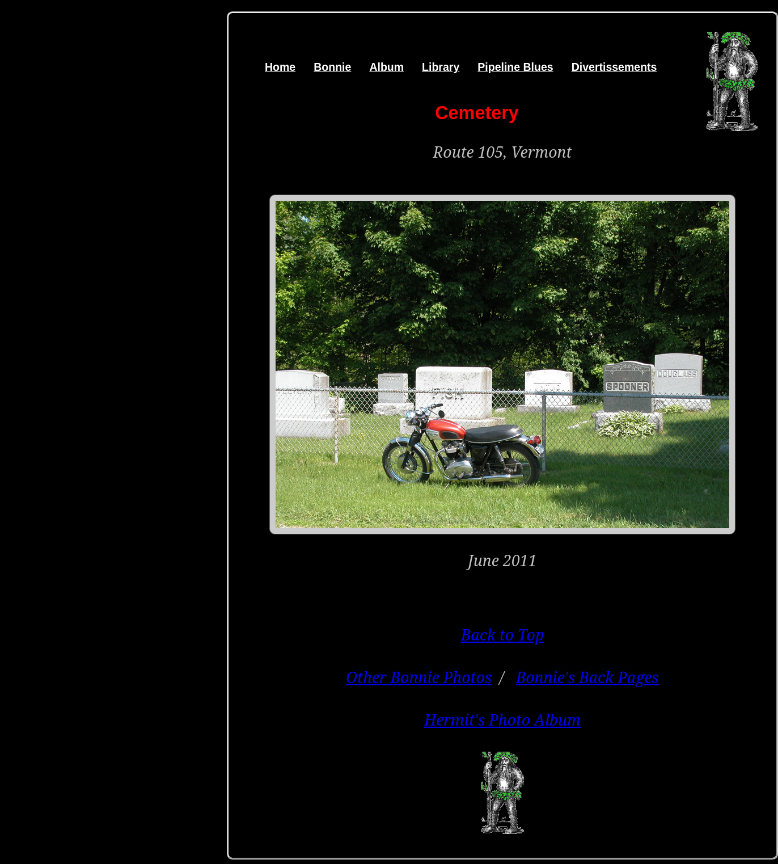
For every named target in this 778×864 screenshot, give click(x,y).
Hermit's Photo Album (502, 719)
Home (280, 67)
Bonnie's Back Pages (587, 677)
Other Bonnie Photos (419, 677)
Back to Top (502, 634)
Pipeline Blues (515, 67)
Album (386, 67)
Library (440, 67)
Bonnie (332, 67)
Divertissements (614, 67)
